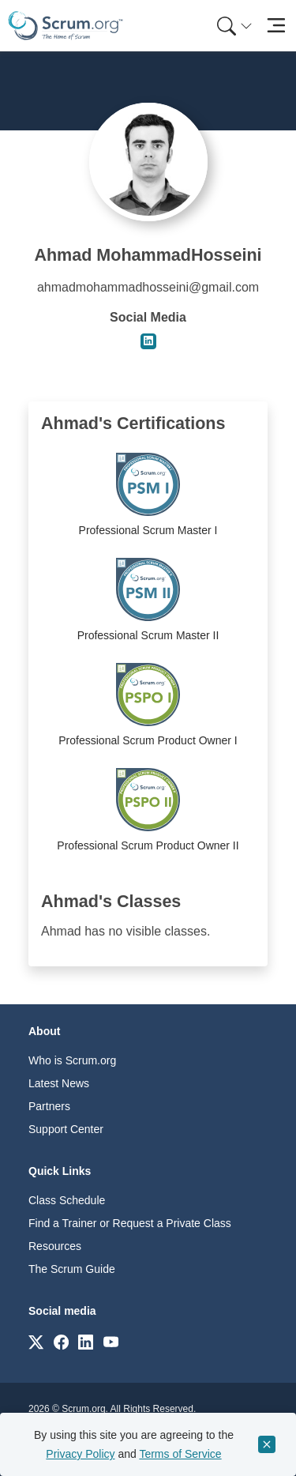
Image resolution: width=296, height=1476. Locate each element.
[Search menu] (234, 26)
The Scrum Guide (71, 1269)
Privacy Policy (80, 1454)
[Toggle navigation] (276, 26)
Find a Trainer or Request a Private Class (129, 1223)
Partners (49, 1106)
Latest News (58, 1083)
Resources (54, 1246)
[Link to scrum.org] (35, 1341)
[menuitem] (233, 26)
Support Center (65, 1129)
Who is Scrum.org (72, 1060)
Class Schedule (66, 1200)
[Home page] (65, 25)
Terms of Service (180, 1454)
